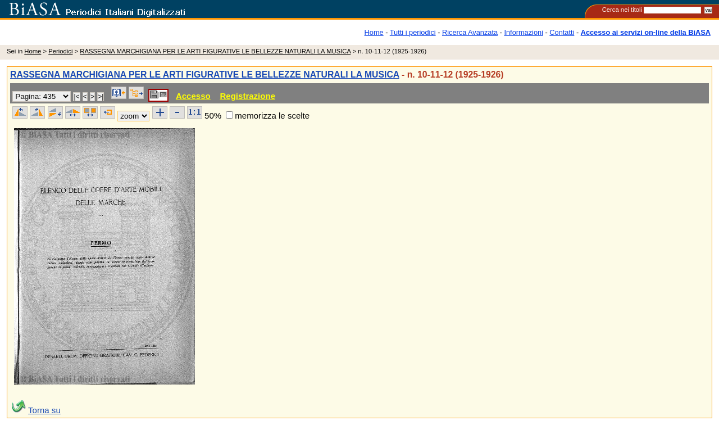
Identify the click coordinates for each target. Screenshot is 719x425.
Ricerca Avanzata (470, 32)
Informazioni (523, 32)
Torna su (44, 410)
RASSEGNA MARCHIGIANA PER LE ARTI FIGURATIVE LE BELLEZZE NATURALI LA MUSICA (215, 51)
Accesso (193, 96)
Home (374, 32)
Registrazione (247, 96)
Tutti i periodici (413, 32)
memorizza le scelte (272, 115)
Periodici (60, 51)
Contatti (561, 32)
